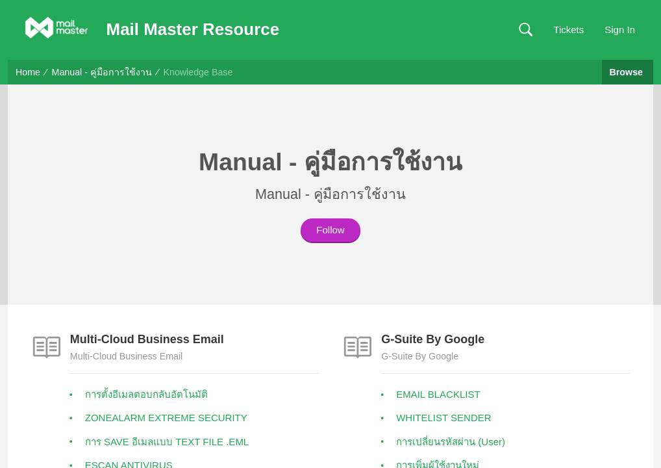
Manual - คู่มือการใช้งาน (102, 72)
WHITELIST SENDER (443, 417)
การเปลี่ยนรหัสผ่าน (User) (450, 441)
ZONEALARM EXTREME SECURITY (166, 417)
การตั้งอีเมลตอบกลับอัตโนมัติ (146, 394)
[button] (526, 30)
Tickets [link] (568, 29)
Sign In (620, 29)
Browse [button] (627, 72)
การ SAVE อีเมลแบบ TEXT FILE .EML (167, 441)
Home (28, 72)
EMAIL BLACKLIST (438, 394)
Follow (330, 229)
